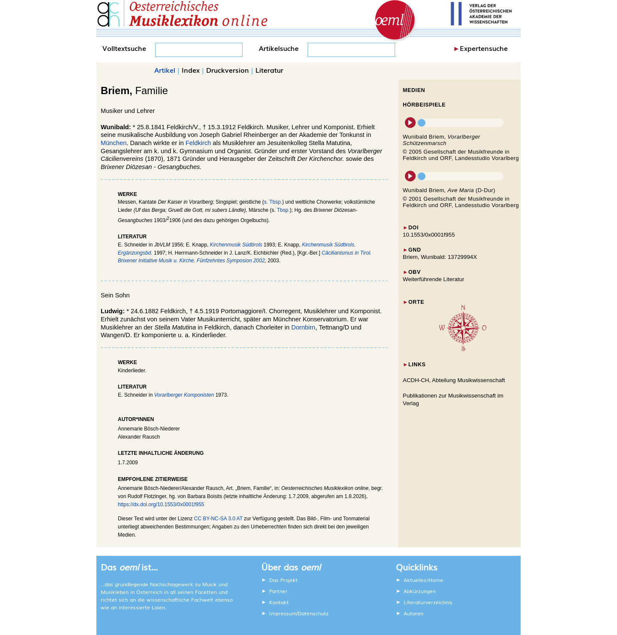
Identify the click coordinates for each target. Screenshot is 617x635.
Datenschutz (313, 613)
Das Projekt (283, 580)
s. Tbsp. (273, 202)
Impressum (283, 613)
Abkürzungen (420, 591)
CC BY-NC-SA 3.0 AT (218, 519)
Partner (278, 591)
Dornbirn (303, 327)
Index (191, 70)
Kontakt (279, 602)
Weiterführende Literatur (433, 279)
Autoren (413, 613)
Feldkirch (198, 142)
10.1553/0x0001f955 (429, 234)
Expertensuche (484, 48)
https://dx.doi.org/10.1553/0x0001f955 (161, 504)
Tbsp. (283, 210)
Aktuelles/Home (423, 580)
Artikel (164, 70)
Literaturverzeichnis (428, 602)
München (113, 142)
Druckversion (227, 70)
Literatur (269, 70)
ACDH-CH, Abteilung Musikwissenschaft (454, 380)
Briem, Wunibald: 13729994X (440, 257)
